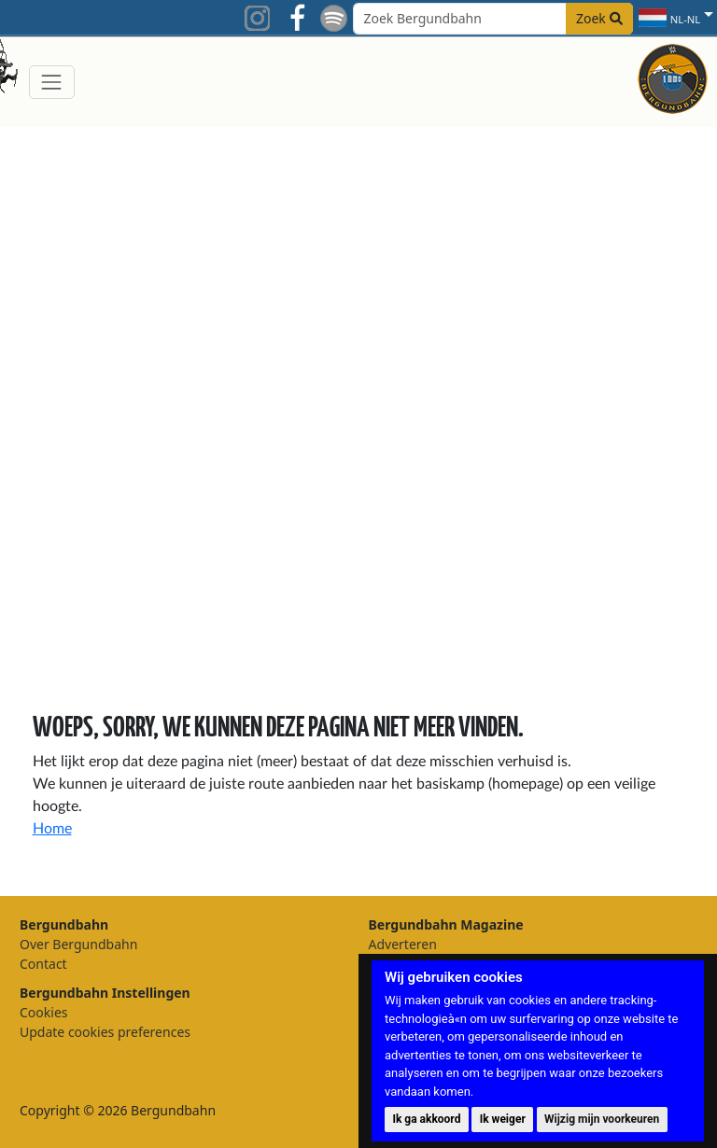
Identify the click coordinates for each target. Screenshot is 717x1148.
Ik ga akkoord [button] (426, 1119)
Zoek (599, 18)
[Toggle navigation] (52, 81)
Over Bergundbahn (78, 944)
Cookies (43, 1012)
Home (52, 828)
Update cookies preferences (105, 1032)
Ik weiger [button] (503, 1119)
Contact (43, 964)
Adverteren (403, 944)
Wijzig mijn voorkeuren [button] (601, 1119)
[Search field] (493, 19)
